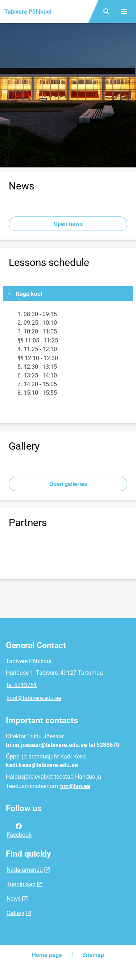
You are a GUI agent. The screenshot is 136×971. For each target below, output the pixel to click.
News (14, 898)
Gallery (15, 913)
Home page (47, 955)
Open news (68, 223)
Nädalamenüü (25, 869)
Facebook (19, 830)
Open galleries (68, 484)
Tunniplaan (21, 884)
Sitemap (93, 955)
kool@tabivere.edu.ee (34, 698)
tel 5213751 (22, 685)
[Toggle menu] (124, 11)
